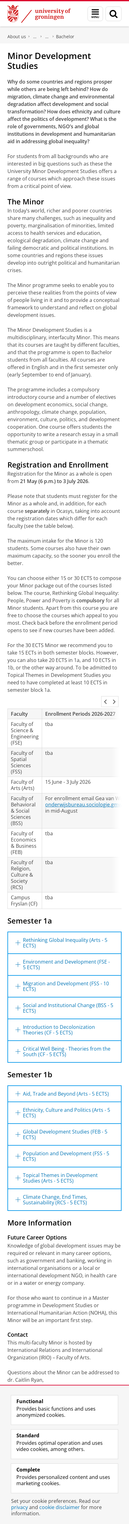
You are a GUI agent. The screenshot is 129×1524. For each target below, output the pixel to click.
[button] (105, 701)
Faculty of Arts (35, 37)
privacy (19, 1507)
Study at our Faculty (47, 37)
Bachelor (65, 36)
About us (16, 36)
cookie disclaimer (59, 1507)
